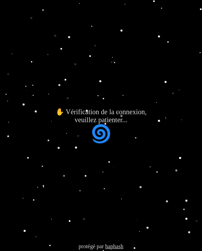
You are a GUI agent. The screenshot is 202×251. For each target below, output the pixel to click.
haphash (114, 246)
